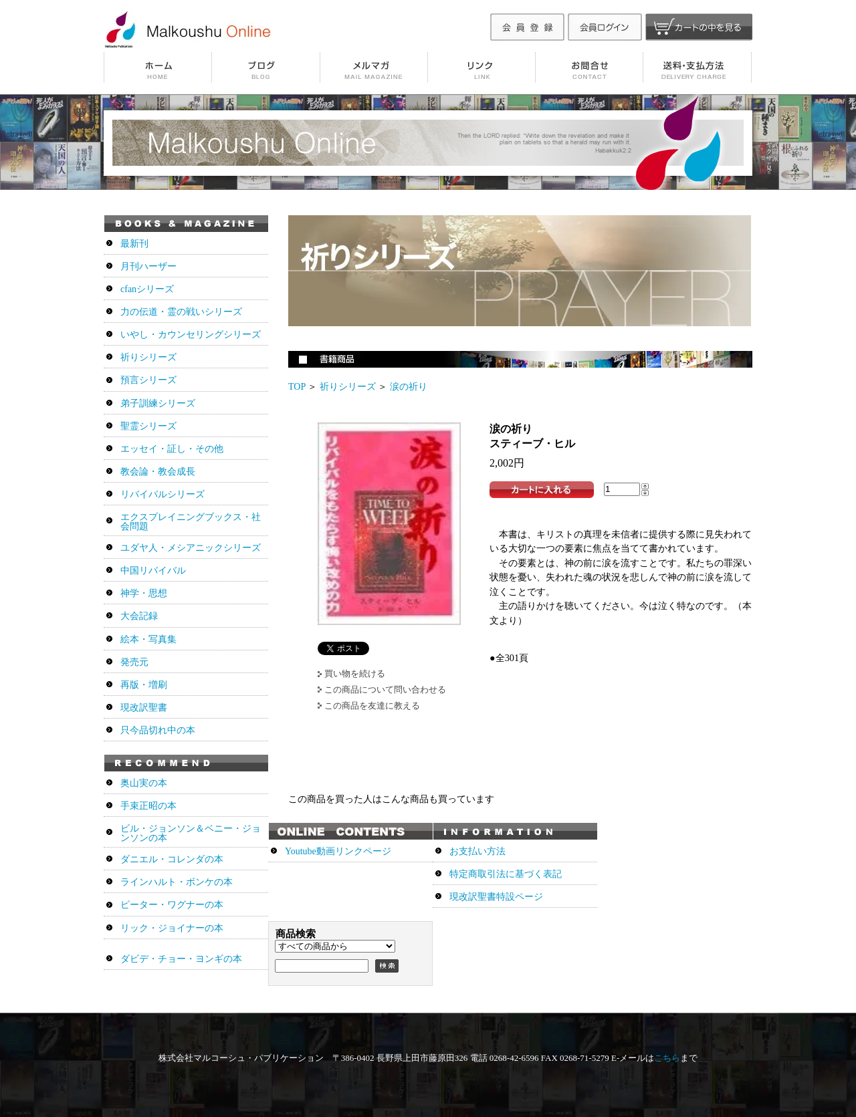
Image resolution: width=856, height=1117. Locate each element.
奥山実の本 (143, 783)
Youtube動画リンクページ (338, 851)
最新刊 (134, 244)
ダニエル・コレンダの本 (171, 859)
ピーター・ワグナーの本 (171, 905)
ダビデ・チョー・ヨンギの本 (181, 959)
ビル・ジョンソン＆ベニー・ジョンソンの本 (190, 833)
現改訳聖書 (143, 708)
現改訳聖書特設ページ (496, 897)
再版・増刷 (143, 685)
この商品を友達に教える (372, 706)
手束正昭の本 (148, 806)
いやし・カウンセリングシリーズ (190, 335)
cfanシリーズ (147, 289)
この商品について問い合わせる (385, 690)
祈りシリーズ (348, 387)
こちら (667, 1058)
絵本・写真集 (148, 639)
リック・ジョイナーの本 (171, 928)
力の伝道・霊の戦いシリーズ (181, 312)
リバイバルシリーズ (162, 494)
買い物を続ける (354, 673)
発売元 (134, 662)
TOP (297, 387)
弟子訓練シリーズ (157, 403)
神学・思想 (143, 593)
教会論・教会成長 (157, 472)
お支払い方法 (477, 851)
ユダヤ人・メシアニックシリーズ (190, 548)
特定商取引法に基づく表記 (505, 874)
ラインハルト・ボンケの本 (176, 882)
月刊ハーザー (148, 266)
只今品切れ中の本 (157, 730)
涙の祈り (408, 387)
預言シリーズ (148, 380)
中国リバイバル (153, 571)
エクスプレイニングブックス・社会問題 (190, 521)
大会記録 (139, 616)
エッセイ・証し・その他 (171, 449)
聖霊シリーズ (148, 426)
